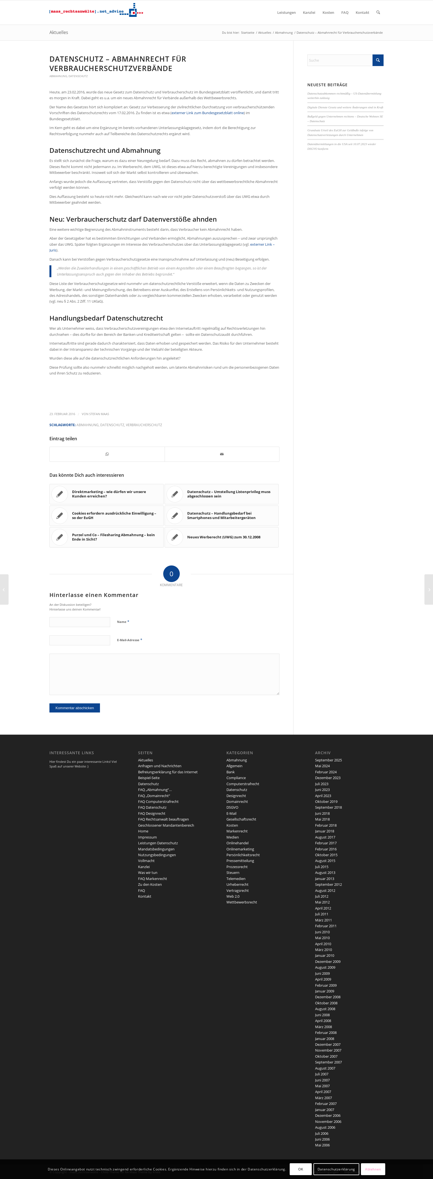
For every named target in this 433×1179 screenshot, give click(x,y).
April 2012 (323, 908)
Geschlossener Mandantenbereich (166, 825)
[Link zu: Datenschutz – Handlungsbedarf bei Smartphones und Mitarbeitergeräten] (222, 515)
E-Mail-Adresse (129, 639)
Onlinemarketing (240, 849)
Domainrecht (237, 801)
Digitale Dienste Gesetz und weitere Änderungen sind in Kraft (345, 107)
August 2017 (325, 837)
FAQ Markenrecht (152, 878)
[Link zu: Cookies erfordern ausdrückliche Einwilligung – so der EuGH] (106, 515)
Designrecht (236, 795)
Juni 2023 (322, 789)
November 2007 (328, 1050)
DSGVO (232, 807)
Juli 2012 (321, 896)
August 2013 (325, 872)
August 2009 (325, 967)
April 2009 (323, 979)
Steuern (232, 872)
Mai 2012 (322, 902)
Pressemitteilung (240, 860)
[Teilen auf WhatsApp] (107, 454)
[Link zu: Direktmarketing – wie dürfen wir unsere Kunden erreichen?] (106, 494)
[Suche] (378, 12)
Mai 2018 (322, 819)
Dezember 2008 (327, 996)
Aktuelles (58, 32)
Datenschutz (78, 76)
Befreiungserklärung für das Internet (168, 771)
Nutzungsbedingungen (157, 854)
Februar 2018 (326, 825)
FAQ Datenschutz (152, 807)
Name (123, 621)
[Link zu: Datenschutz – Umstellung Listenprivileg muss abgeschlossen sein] (222, 494)
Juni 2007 (322, 1080)
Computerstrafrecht (242, 783)
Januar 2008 (324, 1038)
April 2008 (323, 1020)
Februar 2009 (326, 985)
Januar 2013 (324, 878)
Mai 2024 (322, 765)
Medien (232, 837)
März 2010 (323, 949)
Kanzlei (144, 866)
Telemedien (235, 878)
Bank (230, 771)
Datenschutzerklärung (336, 1169)
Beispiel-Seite (149, 777)
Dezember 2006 (327, 1115)
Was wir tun (147, 872)
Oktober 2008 (326, 1002)
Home (143, 831)
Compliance (236, 777)
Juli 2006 (321, 1133)
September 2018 (328, 807)
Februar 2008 (326, 1032)
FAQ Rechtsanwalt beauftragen (163, 819)
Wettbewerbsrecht (241, 902)
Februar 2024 (326, 771)
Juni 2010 (322, 931)
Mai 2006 (322, 1145)
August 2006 (325, 1127)
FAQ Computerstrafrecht (158, 801)
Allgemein (234, 765)
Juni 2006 (322, 1139)
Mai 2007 (322, 1085)
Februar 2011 (326, 925)
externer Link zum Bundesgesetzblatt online (207, 112)
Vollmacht (146, 860)
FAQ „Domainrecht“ (154, 795)
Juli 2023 (321, 783)
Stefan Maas (99, 414)
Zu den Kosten (150, 884)
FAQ (141, 890)
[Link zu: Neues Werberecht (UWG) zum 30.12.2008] (222, 537)
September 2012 (328, 884)
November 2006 (328, 1121)
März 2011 (323, 920)
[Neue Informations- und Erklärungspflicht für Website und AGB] (428, 589)
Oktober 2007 (326, 1056)
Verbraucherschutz (144, 425)
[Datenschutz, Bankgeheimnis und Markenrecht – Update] (4, 589)
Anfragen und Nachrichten (159, 765)
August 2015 (325, 860)
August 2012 (325, 890)
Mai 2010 (322, 937)
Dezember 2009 (327, 961)
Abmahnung (58, 76)
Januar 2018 (324, 831)
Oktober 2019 (326, 801)
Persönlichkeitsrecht (243, 854)
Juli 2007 (321, 1073)
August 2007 (325, 1068)
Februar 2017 (326, 842)
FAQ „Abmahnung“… (155, 789)
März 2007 (323, 1097)
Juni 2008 (322, 1014)
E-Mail (231, 813)
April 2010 (323, 943)
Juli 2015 (321, 866)
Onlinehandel (237, 842)
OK (300, 1169)
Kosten (232, 825)
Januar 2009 (324, 991)
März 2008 (323, 1026)
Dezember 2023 (327, 777)
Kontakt (144, 896)
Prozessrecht (237, 866)
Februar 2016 (326, 849)
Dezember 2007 (327, 1044)
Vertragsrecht (237, 890)
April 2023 (323, 795)
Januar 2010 (324, 955)
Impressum (147, 837)
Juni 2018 (322, 813)
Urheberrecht (237, 884)
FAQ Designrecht (151, 813)
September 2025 (328, 760)
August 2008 (325, 1008)
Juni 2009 (322, 973)
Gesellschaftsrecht (241, 819)
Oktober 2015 (326, 854)
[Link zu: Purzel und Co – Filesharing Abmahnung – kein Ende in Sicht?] (106, 537)
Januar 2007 (324, 1109)
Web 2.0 (232, 896)
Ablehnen (373, 1169)
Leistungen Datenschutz (158, 842)
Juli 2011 (321, 913)
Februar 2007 (326, 1103)
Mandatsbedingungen (156, 849)
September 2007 (328, 1062)
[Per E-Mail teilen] (222, 454)
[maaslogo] (96, 12)
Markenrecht (237, 831)
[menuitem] (286, 12)
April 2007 (323, 1091)
